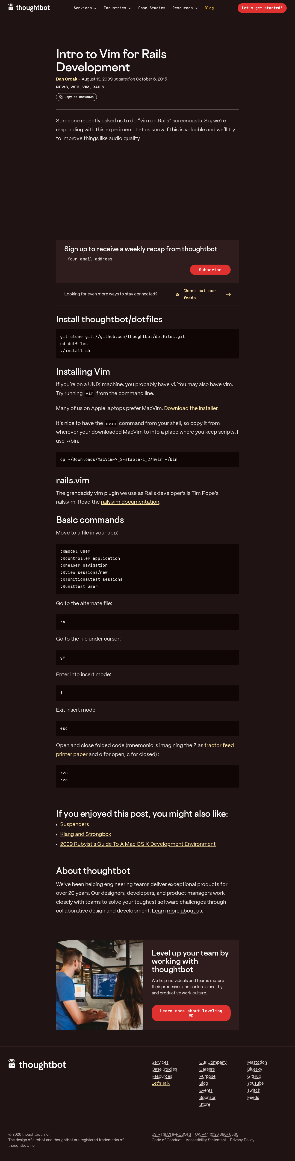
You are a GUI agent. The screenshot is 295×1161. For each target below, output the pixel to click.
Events (205, 1091)
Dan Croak (66, 79)
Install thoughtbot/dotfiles (109, 319)
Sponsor (207, 1098)
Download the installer (190, 408)
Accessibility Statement (206, 1140)
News (62, 87)
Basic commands (90, 519)
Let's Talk (161, 1083)
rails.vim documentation (130, 502)
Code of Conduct (167, 1140)
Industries (117, 8)
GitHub (254, 1076)
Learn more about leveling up (191, 1013)
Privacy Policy (242, 1140)
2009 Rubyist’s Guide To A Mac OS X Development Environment (138, 844)
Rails (98, 87)
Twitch (253, 1091)
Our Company (213, 1062)
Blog (209, 8)
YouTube (255, 1083)
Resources (185, 8)
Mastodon (257, 1062)
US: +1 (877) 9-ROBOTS (171, 1134)
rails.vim (72, 480)
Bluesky (254, 1069)
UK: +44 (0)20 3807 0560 (216, 1134)
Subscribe (210, 269)
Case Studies (151, 8)
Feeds (253, 1098)
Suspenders (74, 824)
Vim (86, 87)
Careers (207, 1069)
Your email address (90, 259)
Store (204, 1105)
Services (85, 8)
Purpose (207, 1076)
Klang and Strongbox (85, 834)
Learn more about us (177, 911)
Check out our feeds (196, 294)
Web (75, 87)
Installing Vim (83, 371)
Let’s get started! (262, 8)
